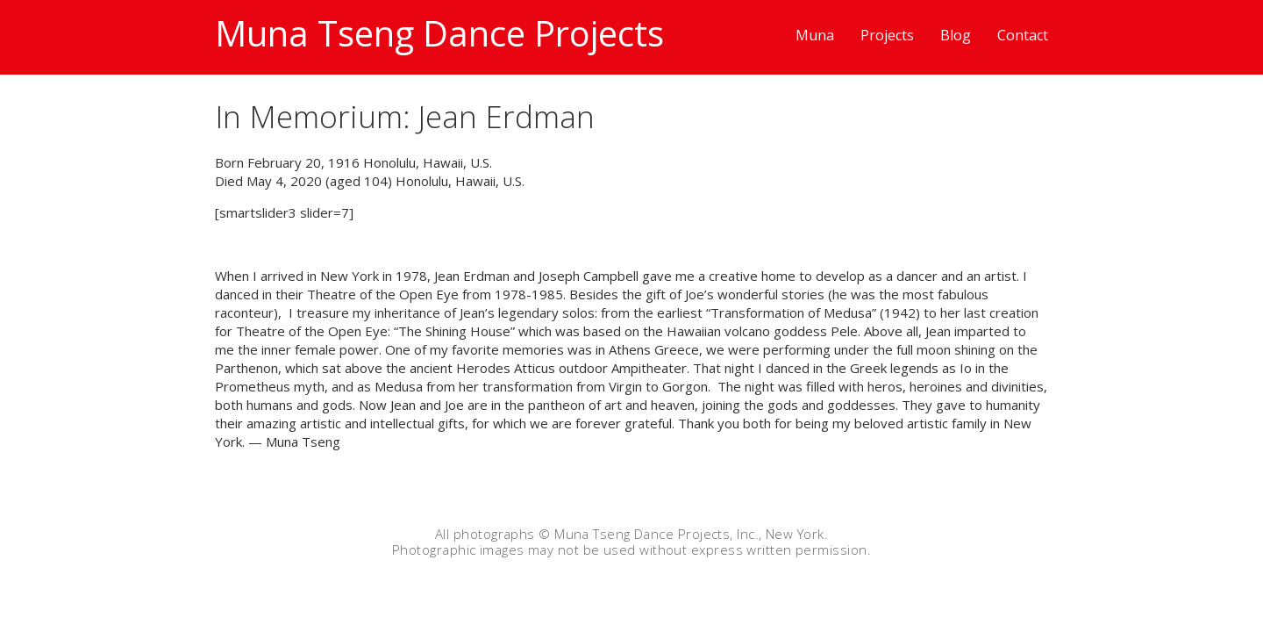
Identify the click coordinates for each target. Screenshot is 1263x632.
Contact (1022, 35)
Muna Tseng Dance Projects (439, 33)
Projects (887, 35)
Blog (955, 35)
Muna (815, 35)
